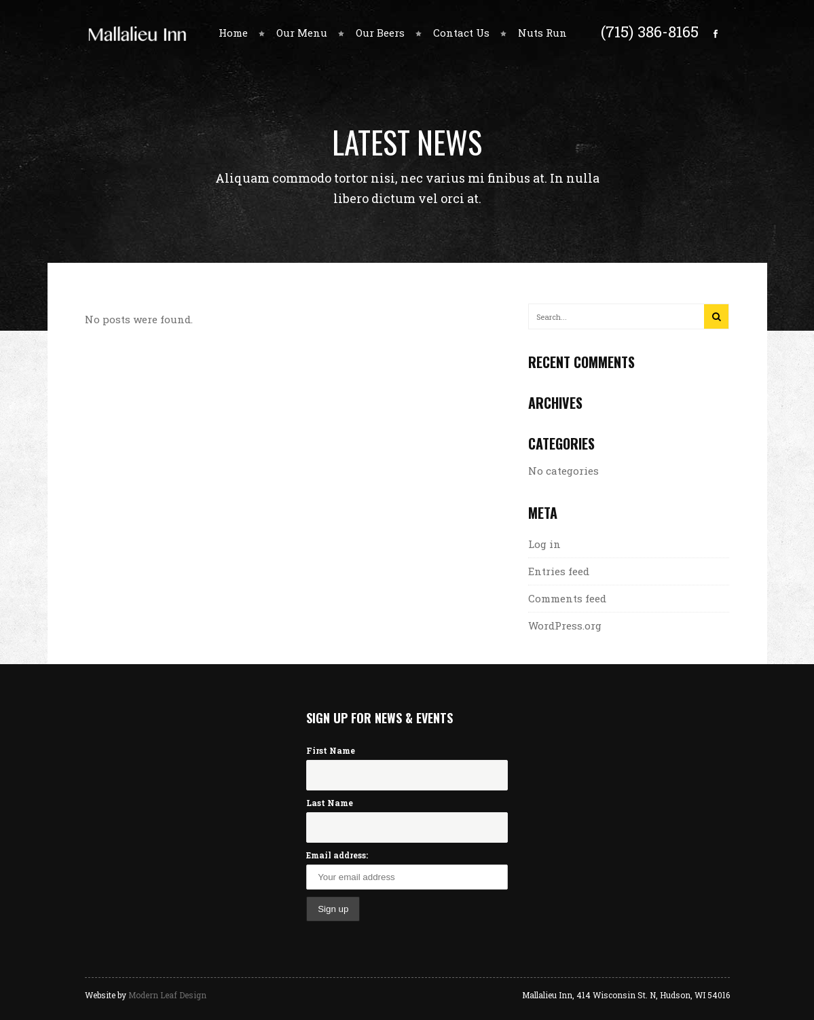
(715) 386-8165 (650, 31)
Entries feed (558, 571)
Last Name (329, 802)
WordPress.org (565, 625)
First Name (330, 750)
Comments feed (567, 598)
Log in (544, 544)
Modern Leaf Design (167, 994)
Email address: (337, 855)
